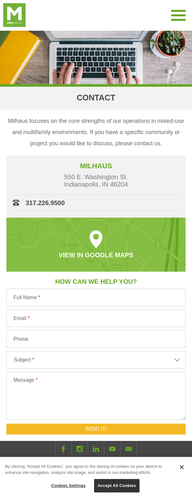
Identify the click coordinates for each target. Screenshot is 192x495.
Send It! (96, 429)
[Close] (182, 470)
